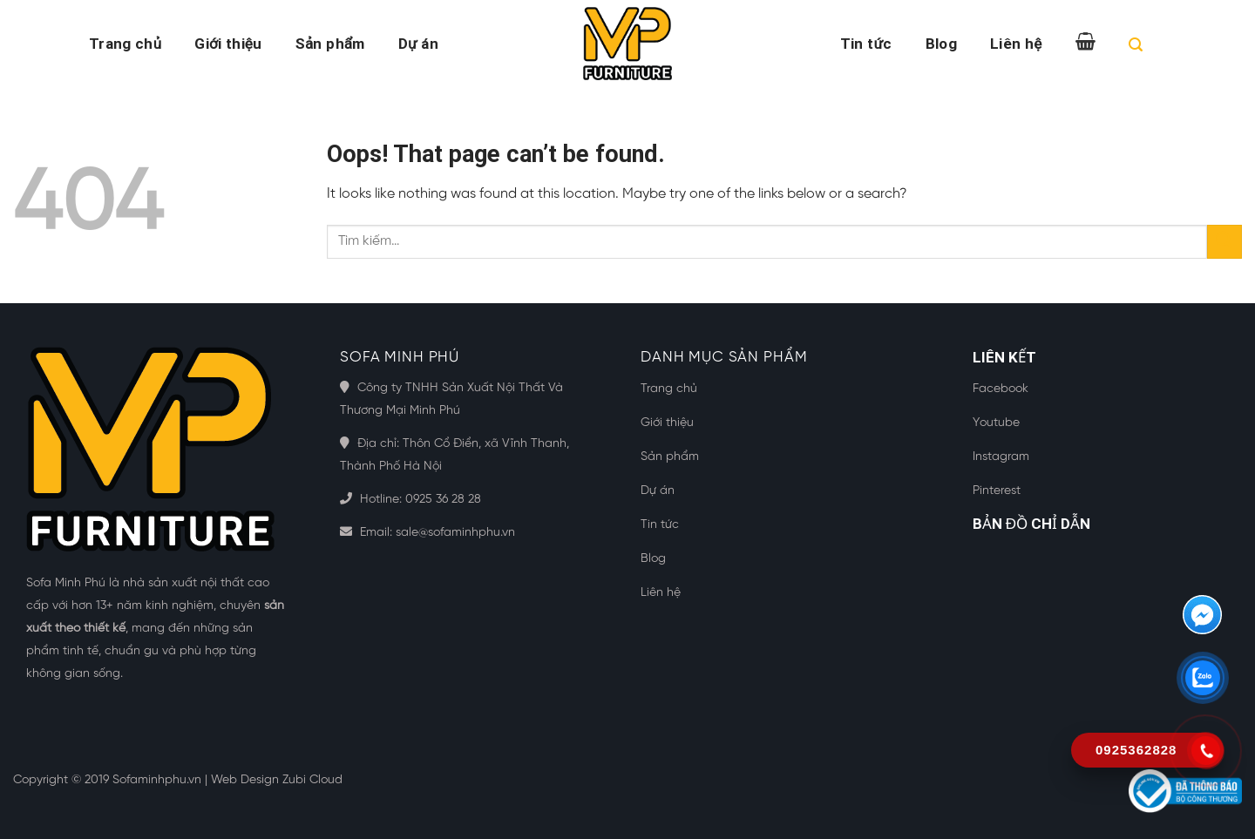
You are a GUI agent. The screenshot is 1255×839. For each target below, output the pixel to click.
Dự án (418, 43)
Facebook (1000, 389)
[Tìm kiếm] (1135, 47)
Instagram (1001, 456)
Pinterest (997, 490)
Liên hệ (1015, 43)
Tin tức (866, 43)
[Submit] (1224, 242)
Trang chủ (125, 43)
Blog (941, 43)
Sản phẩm (330, 43)
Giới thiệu (227, 43)
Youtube (996, 423)
